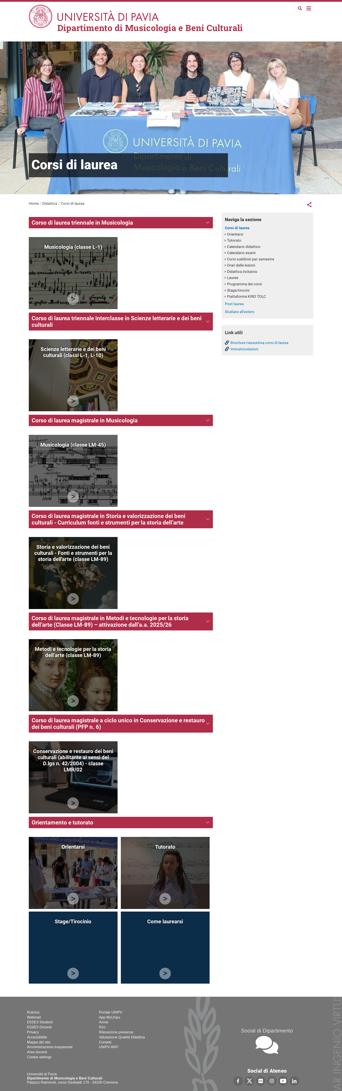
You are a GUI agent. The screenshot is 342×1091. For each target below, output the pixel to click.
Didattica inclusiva (242, 271)
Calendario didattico (243, 246)
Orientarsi (235, 234)
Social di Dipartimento (267, 1031)
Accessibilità (37, 1037)
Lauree (232, 277)
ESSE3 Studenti (40, 1022)
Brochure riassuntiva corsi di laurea (259, 343)
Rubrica (33, 1012)
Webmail (34, 1017)
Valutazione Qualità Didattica (122, 1037)
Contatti (105, 1042)
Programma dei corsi (244, 284)
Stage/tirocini (238, 290)
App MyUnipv (109, 1017)
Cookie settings (39, 1057)
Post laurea (234, 304)
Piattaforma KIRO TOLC (246, 296)
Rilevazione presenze (116, 1032)
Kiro (102, 1027)
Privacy (33, 1032)
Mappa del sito (38, 1042)
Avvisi (103, 1022)
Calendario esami (241, 253)
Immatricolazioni (244, 349)
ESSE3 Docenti (39, 1027)
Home (309, 8)
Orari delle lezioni (241, 265)
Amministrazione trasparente (50, 1047)
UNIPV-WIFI (108, 1047)
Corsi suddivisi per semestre (250, 259)
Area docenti (37, 1052)
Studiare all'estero (240, 312)
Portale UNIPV (110, 1012)
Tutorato (234, 240)
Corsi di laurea (237, 228)
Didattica (49, 203)
